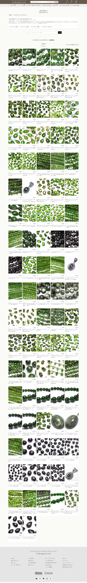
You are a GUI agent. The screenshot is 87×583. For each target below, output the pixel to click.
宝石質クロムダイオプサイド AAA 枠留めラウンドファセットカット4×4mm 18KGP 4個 (43, 96)
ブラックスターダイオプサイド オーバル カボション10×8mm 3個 (29, 486)
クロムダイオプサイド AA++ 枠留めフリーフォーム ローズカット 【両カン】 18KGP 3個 (29, 148)
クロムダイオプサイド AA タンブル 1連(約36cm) (43, 330)
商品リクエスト (31, 564)
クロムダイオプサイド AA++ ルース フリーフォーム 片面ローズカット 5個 (29, 278)
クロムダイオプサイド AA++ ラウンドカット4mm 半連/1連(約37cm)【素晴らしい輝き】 (71, 226)
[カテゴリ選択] (51, 2)
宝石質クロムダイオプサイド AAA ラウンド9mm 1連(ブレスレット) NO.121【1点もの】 (57, 408)
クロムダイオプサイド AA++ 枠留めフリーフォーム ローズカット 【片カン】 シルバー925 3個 (15, 148)
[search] (56, 2)
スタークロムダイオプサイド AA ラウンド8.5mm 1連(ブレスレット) (71, 304)
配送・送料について (15, 560)
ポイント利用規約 (48, 567)
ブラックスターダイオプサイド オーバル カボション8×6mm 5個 (43, 486)
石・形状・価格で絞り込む (32, 5)
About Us (64, 558)
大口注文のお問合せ (32, 562)
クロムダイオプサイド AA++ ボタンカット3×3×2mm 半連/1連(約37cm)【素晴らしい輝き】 (57, 174)
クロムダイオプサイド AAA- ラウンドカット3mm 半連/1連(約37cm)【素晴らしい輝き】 (43, 278)
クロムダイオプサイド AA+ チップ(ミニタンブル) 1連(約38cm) (15, 200)
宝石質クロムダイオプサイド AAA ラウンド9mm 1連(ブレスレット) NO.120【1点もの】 (43, 408)
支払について (13, 562)
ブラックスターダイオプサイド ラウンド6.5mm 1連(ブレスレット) (15, 278)
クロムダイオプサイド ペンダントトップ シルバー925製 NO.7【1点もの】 (72, 434)
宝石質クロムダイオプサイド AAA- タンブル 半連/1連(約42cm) (15, 226)
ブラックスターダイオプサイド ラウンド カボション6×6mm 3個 (43, 460)
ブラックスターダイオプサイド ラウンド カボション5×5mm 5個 (57, 460)
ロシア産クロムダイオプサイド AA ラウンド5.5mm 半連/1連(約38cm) (43, 512)
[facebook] (40, 578)
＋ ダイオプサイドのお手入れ (46, 26)
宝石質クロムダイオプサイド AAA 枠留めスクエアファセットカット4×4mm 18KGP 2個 (43, 200)
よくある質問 (30, 558)
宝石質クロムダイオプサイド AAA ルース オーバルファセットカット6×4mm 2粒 (29, 356)
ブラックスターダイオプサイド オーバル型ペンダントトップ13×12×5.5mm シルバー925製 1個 (72, 486)
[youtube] (36, 578)
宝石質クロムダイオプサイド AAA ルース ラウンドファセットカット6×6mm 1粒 (14, 122)
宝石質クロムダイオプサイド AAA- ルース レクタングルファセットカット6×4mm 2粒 (57, 200)
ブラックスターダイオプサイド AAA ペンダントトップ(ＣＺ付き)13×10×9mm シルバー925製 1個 (29, 200)
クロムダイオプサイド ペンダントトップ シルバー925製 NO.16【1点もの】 (57, 434)
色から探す (54, 5)
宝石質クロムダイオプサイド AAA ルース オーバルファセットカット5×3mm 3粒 (43, 356)
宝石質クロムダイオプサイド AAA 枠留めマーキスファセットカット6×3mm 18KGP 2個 (29, 330)
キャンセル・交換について (16, 564)
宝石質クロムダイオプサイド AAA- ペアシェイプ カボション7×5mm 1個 (29, 226)
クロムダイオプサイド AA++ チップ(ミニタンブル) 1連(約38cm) (71, 174)
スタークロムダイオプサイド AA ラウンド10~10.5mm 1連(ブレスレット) (57, 304)
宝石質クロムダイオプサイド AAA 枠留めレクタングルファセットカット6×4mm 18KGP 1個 (71, 512)
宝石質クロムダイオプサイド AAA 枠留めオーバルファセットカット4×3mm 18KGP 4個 (71, 96)
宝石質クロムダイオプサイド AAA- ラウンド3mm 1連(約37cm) (15, 304)
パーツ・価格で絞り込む (44, 5)
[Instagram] (47, 578)
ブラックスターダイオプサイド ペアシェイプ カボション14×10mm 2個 (29, 538)
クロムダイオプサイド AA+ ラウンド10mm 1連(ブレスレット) (14, 70)
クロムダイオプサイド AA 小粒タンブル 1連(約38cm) (57, 330)
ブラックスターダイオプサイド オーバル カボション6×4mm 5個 (57, 486)
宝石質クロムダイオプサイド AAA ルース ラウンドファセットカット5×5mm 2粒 (29, 122)
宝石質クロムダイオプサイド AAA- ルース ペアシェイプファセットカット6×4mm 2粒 (15, 96)
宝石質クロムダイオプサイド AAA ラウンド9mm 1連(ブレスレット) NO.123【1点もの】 (71, 408)
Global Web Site (48, 564)
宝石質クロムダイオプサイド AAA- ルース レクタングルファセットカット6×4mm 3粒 (43, 252)
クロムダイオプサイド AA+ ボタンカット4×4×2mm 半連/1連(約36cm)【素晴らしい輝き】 (15, 408)
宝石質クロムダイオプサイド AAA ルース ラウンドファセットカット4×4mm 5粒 (43, 122)
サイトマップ (65, 560)
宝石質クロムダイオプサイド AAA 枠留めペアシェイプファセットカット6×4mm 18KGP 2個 (14, 330)
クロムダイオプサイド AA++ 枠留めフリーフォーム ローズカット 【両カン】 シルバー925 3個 (71, 122)
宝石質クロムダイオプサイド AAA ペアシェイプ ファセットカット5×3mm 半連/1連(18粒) (57, 382)
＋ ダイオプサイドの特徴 (13, 26)
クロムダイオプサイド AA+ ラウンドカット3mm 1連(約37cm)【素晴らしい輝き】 (15, 460)
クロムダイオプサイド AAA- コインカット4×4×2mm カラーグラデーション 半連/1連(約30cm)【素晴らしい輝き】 (29, 512)
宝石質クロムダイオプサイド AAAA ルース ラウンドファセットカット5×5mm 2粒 (72, 148)
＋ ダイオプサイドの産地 (24, 26)
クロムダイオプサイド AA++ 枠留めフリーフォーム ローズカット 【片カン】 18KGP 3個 (43, 148)
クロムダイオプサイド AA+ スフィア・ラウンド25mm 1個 (29, 382)
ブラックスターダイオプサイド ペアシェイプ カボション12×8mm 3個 (15, 538)
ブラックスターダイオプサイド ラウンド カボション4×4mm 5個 (72, 460)
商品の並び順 (68, 44)
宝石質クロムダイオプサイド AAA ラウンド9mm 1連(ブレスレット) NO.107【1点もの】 (29, 408)
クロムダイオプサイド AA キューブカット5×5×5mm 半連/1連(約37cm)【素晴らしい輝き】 (15, 382)
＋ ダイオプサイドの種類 (34, 26)
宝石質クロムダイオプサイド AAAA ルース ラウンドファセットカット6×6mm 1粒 (57, 148)
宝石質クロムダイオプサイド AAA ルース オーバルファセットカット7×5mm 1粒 (14, 356)
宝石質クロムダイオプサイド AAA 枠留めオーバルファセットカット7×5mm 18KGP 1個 (57, 96)
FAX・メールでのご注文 (50, 558)
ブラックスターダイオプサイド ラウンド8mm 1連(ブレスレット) (72, 252)
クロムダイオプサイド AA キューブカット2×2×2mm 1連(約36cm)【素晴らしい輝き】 (15, 252)
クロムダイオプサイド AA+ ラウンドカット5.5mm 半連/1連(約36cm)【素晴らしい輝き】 (72, 382)
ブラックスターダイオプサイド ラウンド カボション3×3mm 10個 (15, 486)
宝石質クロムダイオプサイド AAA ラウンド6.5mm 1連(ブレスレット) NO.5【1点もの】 (57, 512)
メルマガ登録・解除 (49, 560)
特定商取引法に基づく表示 (67, 564)
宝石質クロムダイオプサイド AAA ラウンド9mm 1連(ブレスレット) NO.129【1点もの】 (14, 434)
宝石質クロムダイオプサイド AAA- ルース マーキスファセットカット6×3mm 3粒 (71, 200)
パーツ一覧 (22, 5)
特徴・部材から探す (64, 5)
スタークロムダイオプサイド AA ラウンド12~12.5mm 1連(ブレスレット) (43, 304)
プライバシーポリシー (66, 562)
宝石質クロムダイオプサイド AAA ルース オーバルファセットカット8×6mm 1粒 (71, 330)
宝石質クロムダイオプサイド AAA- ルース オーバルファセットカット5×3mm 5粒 (71, 356)
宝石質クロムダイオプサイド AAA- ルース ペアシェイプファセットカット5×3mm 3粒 (29, 96)
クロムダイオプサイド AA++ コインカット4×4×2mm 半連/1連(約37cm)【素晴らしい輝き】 (15, 512)
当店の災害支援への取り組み (50, 562)
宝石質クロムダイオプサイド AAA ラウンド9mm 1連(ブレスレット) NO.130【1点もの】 (29, 434)
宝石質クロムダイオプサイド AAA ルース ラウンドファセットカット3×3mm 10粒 (57, 122)
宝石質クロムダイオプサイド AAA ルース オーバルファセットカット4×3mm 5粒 (57, 356)
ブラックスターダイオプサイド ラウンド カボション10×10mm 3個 (29, 460)
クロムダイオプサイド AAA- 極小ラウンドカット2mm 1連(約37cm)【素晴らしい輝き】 (57, 278)
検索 (60, 32)
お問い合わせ (30, 560)
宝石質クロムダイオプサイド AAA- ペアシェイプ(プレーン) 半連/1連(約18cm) (57, 70)
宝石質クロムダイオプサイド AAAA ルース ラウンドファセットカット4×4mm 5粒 (15, 174)
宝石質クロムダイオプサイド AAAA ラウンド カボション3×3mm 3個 (57, 226)
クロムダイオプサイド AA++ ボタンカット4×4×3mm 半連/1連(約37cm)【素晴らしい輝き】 (43, 174)
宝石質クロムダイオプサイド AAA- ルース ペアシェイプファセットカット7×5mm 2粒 (71, 70)
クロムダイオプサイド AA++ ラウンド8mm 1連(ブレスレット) (29, 70)
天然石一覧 (12, 5)
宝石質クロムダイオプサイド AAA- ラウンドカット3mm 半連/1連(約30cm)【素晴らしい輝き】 (29, 304)
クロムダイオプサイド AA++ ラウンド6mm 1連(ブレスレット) (43, 70)
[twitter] (50, 578)
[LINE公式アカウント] (43, 578)
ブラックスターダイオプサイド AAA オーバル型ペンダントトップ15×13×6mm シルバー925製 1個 (71, 278)
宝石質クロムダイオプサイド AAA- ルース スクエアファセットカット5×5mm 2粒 (43, 434)
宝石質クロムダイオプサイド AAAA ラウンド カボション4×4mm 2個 (43, 226)
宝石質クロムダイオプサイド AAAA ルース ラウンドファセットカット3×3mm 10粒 (29, 174)
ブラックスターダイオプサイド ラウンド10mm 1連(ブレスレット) (57, 252)
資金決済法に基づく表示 (67, 567)
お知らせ (12, 558)
